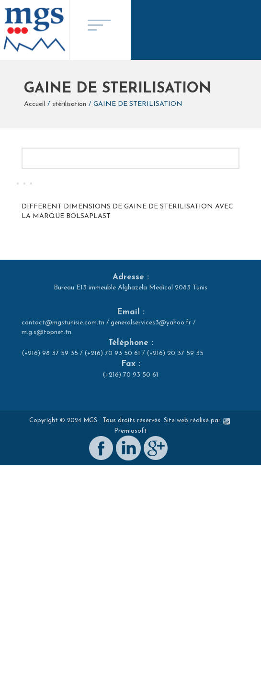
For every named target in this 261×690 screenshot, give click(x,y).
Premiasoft (130, 670)
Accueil (34, 104)
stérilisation (69, 104)
